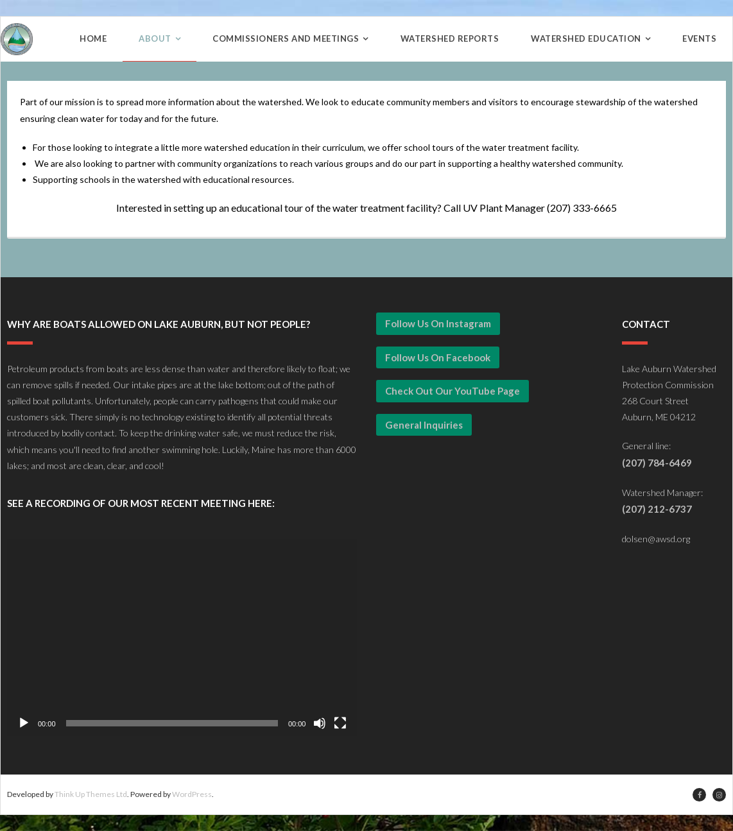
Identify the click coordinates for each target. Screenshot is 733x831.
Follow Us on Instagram (438, 323)
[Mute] (319, 723)
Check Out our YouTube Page (452, 391)
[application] (182, 637)
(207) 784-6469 (657, 462)
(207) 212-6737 (657, 509)
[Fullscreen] (340, 723)
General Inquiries (424, 425)
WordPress (192, 794)
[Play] (23, 723)
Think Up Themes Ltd (91, 794)
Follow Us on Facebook (437, 357)
